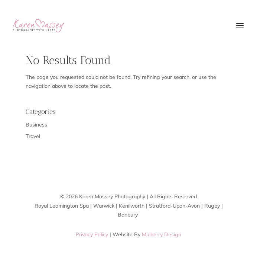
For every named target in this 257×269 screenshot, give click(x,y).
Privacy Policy (92, 234)
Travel (33, 136)
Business (36, 124)
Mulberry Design (161, 234)
